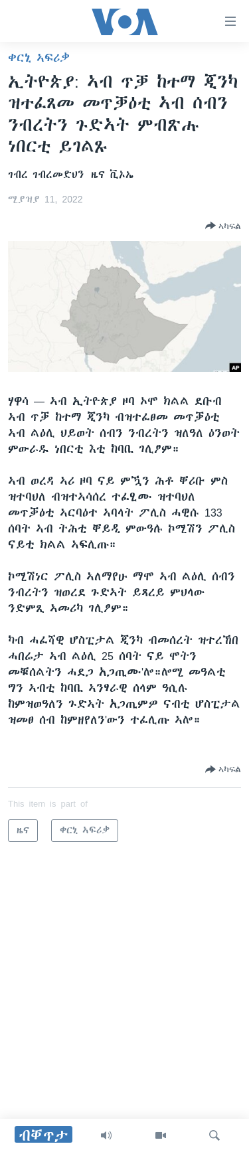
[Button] (223, 226)
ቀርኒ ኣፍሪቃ (39, 57)
